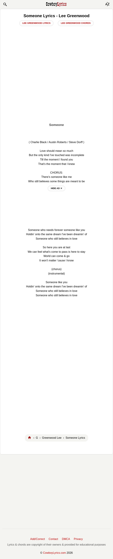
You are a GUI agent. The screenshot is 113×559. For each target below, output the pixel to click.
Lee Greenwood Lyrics (36, 23)
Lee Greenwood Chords (76, 23)
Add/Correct (37, 539)
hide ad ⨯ (56, 188)
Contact (53, 539)
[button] (5, 4)
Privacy (78, 539)
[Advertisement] (57, 96)
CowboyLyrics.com (54, 552)
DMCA (66, 539)
